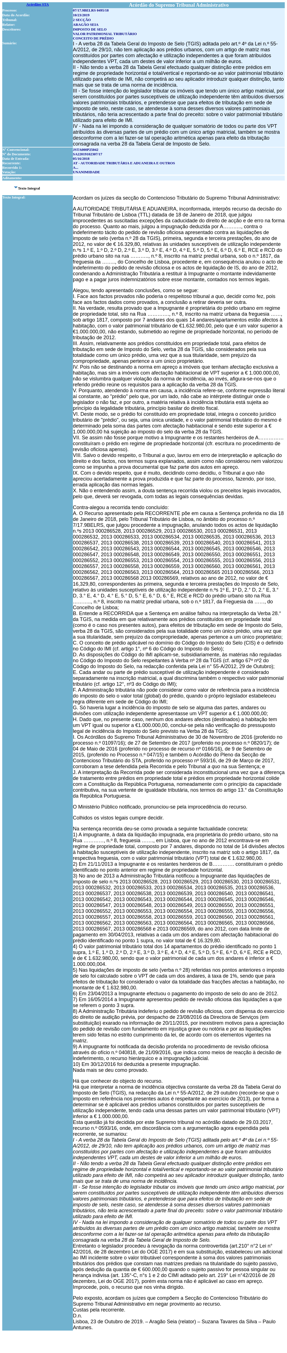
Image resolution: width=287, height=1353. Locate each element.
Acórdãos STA (37, 4)
